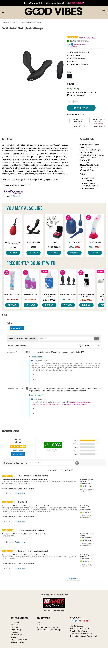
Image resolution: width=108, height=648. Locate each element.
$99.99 (33, 247)
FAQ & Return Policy (19, 640)
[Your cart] (103, 11)
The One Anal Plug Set (68, 295)
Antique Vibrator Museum (79, 628)
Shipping (14, 632)
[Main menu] (3, 11)
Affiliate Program (76, 626)
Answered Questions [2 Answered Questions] (80, 44)
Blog (38, 622)
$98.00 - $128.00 (54, 247)
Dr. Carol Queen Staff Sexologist (49, 630)
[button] (69, 76)
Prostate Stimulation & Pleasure (31, 22)
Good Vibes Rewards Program (81, 633)
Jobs (72, 638)
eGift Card (15, 622)
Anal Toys (15, 22)
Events (39, 625)
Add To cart (81, 108)
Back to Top (73, 578)
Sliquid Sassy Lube (30, 295)
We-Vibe (16, 196)
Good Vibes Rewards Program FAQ (83, 636)
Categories (5, 22)
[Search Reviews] (53, 463)
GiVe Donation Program (79, 631)
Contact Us (15, 627)
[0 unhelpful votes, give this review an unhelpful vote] (10, 493)
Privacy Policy (16, 635)
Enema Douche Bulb (74, 242)
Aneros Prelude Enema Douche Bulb (13, 243)
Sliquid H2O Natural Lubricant (49, 295)
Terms (13, 637)
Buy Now (13, 253)
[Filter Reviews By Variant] (85, 470)
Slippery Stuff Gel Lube (12, 295)
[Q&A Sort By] (92, 345)
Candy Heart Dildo (95, 242)
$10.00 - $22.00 (49, 300)
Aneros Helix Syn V (33, 242)
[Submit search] (96, 338)
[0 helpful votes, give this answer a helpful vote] (34, 408)
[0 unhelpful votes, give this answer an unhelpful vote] (34, 380)
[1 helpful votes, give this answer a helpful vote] (34, 374)
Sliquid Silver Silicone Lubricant (86, 295)
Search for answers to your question (22, 338)
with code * (54, 3)
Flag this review (20, 493)
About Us (14, 625)
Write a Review (91, 37)
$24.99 (13, 248)
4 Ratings (82, 37)
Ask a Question (72, 47)
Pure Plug (54, 242)
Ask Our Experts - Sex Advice (48, 627)
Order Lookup (16, 630)
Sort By (81, 345)
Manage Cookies (17, 642)
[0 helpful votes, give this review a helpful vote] (5, 493)
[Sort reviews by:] (55, 470)
